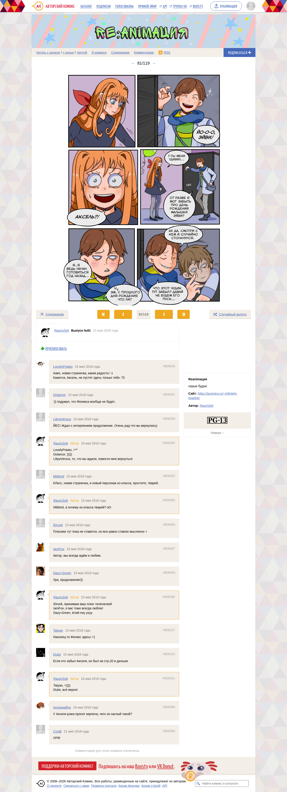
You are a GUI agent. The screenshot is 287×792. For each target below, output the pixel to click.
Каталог (86, 6)
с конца (68, 52)
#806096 (169, 597)
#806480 (169, 707)
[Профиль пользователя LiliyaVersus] (42, 416)
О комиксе (99, 52)
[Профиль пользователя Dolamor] (42, 392)
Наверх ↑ (217, 433)
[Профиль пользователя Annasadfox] (42, 705)
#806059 (169, 443)
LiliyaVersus (62, 419)
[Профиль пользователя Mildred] (42, 474)
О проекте (54, 786)
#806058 (169, 418)
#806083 (169, 524)
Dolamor (59, 395)
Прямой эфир (147, 6)
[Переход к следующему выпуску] (143, 187)
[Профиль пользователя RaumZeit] (45, 332)
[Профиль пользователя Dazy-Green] (42, 571)
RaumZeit (60, 443)
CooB (57, 731)
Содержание (120, 52)
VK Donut (165, 765)
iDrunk (58, 525)
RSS (167, 52)
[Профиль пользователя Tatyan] (42, 628)
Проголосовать (56, 348)
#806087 (169, 548)
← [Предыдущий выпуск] (133, 63)
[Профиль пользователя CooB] (42, 729)
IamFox (58, 549)
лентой (82, 52)
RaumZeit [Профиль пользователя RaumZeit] (61, 330)
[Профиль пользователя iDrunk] (42, 522)
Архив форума (128, 786)
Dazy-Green (62, 573)
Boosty (198, 6)
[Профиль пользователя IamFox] (42, 546)
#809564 (169, 731)
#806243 (169, 654)
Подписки (103, 6)
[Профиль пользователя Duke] (42, 652)
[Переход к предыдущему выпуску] (60, 187)
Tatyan (58, 630)
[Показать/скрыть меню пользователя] (250, 6)
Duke (57, 654)
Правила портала (104, 786)
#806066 (169, 500)
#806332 (169, 678)
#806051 (169, 394)
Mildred (58, 476)
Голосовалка (124, 6)
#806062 (169, 476)
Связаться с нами (76, 786)
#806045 (169, 366)
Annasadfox (62, 707)
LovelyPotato (63, 366)
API (165, 6)
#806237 (169, 630)
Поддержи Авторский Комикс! (67, 766)
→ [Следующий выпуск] (154, 63)
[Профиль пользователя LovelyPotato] (42, 364)
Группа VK (180, 6)
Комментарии (144, 52)
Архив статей (151, 786)
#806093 (169, 572)
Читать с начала (48, 52)
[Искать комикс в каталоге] (198, 783)
